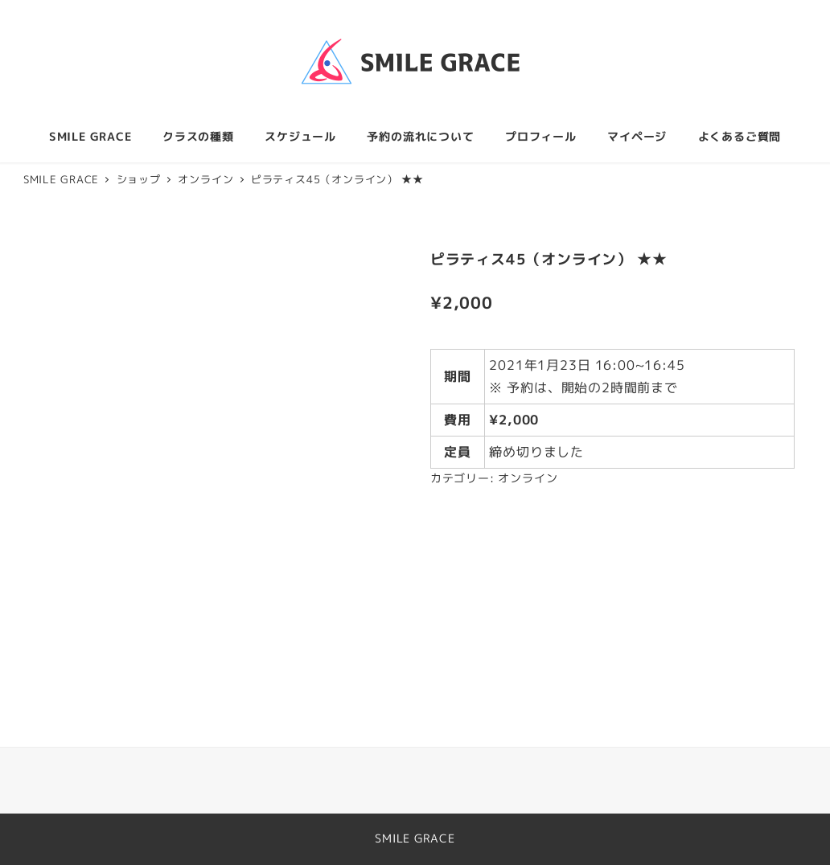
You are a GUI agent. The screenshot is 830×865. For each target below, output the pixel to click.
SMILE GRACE (415, 838)
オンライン (527, 478)
